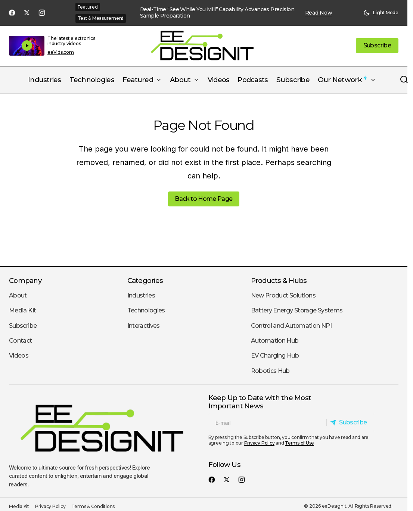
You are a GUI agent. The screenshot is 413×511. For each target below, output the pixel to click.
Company (25, 280)
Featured (88, 7)
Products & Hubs (279, 280)
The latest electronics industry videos (71, 40)
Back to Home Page (203, 198)
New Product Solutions (283, 295)
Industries (141, 295)
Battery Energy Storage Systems (297, 310)
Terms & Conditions (93, 506)
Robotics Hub (270, 370)
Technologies (146, 310)
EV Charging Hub (275, 355)
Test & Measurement (101, 18)
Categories (145, 280)
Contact (20, 340)
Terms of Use (299, 443)
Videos (18, 355)
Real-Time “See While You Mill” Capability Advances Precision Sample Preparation (217, 12)
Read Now (318, 13)
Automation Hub (275, 340)
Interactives (143, 325)
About (18, 295)
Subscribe (23, 325)
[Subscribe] (350, 422)
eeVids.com (60, 52)
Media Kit (22, 310)
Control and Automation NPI (291, 325)
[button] (380, 13)
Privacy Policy (259, 443)
